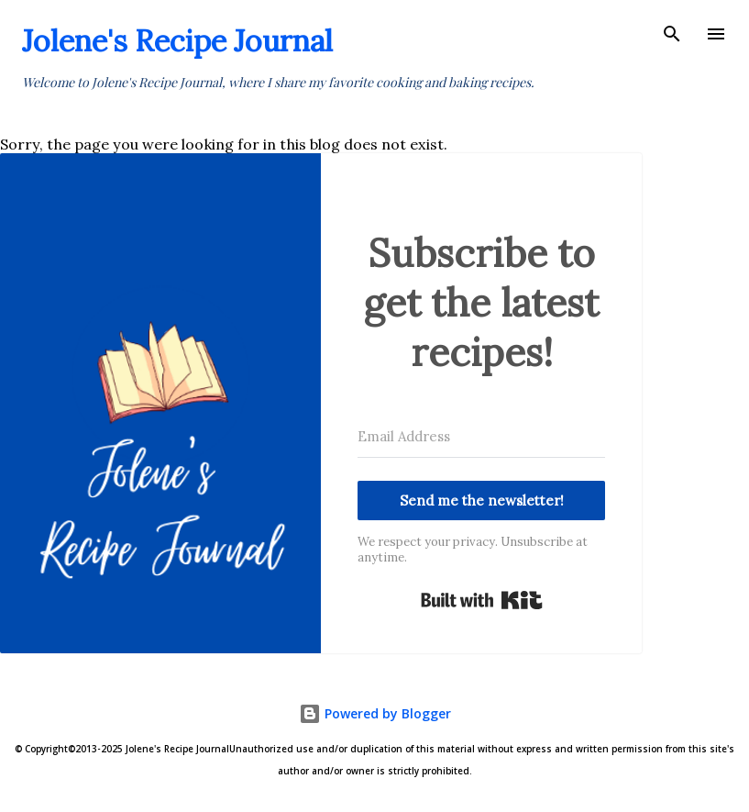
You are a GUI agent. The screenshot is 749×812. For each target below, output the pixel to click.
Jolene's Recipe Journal (177, 41)
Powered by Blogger (375, 713)
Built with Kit (482, 600)
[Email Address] (481, 437)
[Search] (672, 33)
